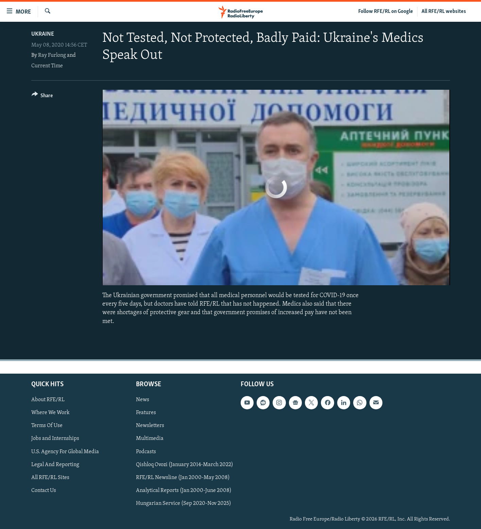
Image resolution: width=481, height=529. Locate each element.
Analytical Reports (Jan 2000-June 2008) (183, 490)
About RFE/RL (48, 400)
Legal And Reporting (55, 464)
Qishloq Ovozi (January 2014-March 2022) (184, 464)
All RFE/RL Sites (50, 477)
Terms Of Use (47, 425)
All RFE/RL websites (444, 11)
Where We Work (50, 412)
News (142, 400)
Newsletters (150, 425)
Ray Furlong (52, 55)
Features (146, 412)
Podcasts (146, 451)
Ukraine (42, 34)
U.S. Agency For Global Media (65, 451)
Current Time (47, 66)
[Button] (42, 97)
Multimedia (150, 438)
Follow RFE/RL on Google (385, 11)
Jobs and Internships (55, 438)
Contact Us (43, 490)
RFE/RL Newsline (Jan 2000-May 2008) (183, 477)
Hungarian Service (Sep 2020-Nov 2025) (183, 503)
